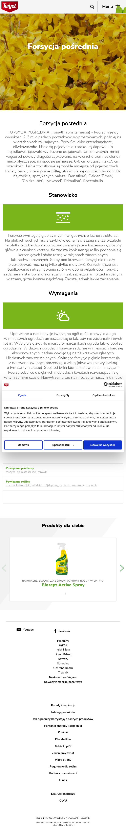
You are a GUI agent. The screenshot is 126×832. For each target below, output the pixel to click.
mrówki (42, 472)
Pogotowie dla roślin (63, 766)
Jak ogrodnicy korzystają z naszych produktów (63, 719)
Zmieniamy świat (63, 753)
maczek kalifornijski (18, 485)
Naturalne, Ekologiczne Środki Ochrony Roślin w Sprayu (63, 581)
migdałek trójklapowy (45, 485)
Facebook (62, 631)
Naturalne (63, 663)
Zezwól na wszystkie (103, 444)
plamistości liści (26, 472)
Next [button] (122, 568)
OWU (63, 800)
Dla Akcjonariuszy (63, 793)
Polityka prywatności (63, 773)
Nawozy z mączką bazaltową (63, 682)
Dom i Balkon (63, 654)
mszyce (10, 472)
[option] (63, 569)
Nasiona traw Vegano (63, 677)
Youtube (25, 629)
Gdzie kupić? (63, 746)
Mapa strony (63, 759)
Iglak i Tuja (63, 649)
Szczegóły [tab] (63, 395)
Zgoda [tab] (22, 395)
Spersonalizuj (63, 444)
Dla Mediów (63, 739)
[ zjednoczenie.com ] (63, 825)
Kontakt (63, 732)
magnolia (91, 485)
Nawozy (63, 659)
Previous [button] (4, 568)
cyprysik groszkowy (72, 485)
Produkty (63, 641)
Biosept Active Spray (63, 585)
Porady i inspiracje (63, 705)
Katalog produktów (63, 712)
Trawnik (63, 672)
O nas (63, 780)
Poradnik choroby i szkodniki (63, 726)
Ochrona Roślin (63, 668)
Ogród (63, 645)
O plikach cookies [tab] (103, 395)
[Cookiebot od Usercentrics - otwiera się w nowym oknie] (104, 384)
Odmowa (23, 444)
